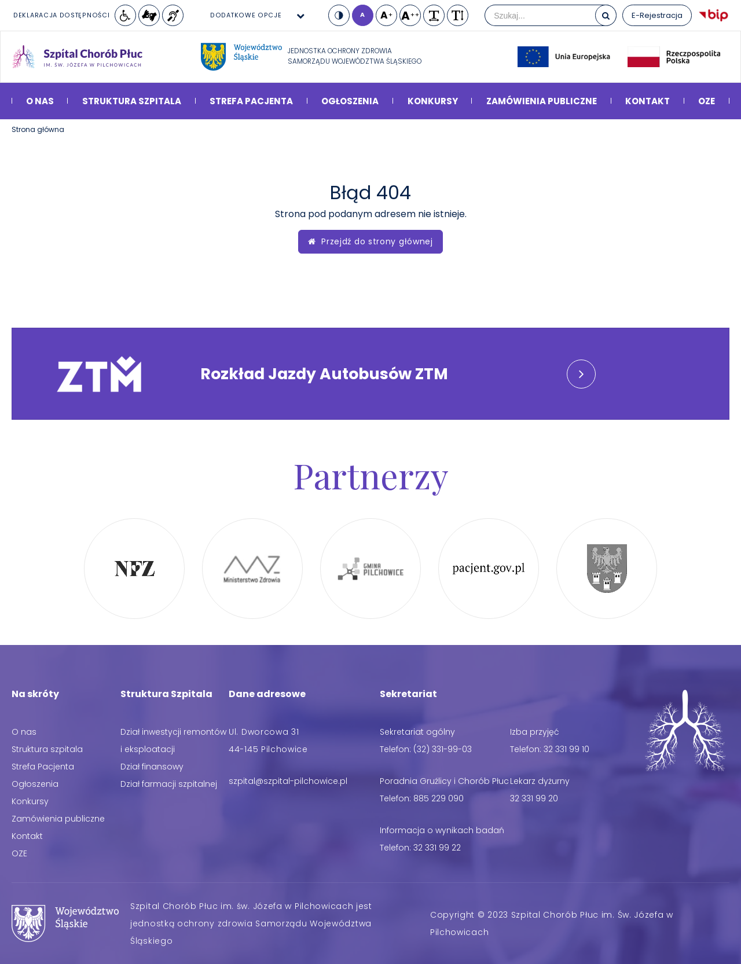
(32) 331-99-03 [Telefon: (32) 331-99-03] (442, 749)
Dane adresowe (267, 694)
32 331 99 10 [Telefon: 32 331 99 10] (566, 749)
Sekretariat (408, 694)
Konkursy (433, 101)
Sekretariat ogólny (417, 732)
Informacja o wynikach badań (442, 830)
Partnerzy (371, 475)
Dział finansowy (152, 766)
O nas (40, 101)
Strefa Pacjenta (251, 101)
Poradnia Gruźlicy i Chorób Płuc (444, 781)
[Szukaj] (606, 15)
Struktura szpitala (131, 101)
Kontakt (647, 101)
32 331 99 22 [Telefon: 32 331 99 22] (437, 847)
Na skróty (35, 694)
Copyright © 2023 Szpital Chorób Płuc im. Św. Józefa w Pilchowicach (551, 923)
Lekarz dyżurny (540, 781)
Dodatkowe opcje (246, 15)
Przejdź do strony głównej (370, 241)
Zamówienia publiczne (541, 101)
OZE (706, 101)
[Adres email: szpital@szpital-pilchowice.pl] (288, 781)
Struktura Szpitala (166, 694)
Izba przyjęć (534, 732)
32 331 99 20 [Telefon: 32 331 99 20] (534, 798)
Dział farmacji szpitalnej (168, 784)
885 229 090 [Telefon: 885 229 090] (438, 798)
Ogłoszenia (350, 101)
